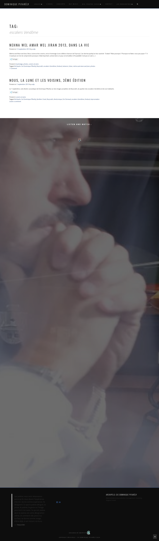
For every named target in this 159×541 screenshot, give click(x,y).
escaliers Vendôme (50, 66)
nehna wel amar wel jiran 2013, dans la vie (49, 45)
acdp (33, 49)
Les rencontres (123, 4)
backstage (19, 64)
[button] (137, 4)
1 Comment (13, 68)
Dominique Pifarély (16, 4)
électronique (58, 99)
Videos (49, 4)
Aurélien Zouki (41, 99)
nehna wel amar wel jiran (81, 66)
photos (25, 64)
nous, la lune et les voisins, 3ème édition (47, 80)
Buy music (73, 4)
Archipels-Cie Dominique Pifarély (25, 66)
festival (59, 66)
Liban (70, 66)
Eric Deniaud (67, 99)
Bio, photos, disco (91, 4)
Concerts (61, 4)
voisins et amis (34, 64)
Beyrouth (40, 66)
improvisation (94, 99)
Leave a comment (15, 101)
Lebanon (65, 66)
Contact (109, 4)
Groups (37, 4)
